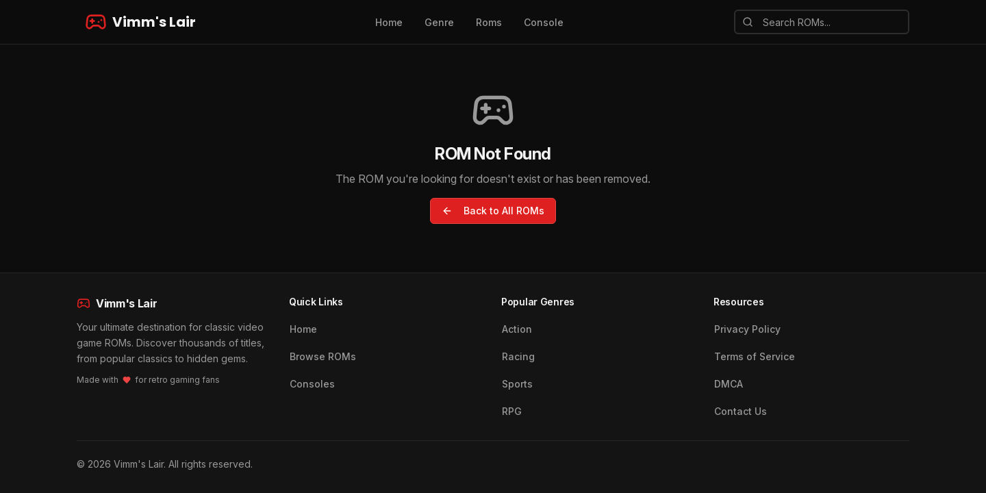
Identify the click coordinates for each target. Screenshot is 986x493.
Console (544, 22)
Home (389, 22)
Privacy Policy (747, 329)
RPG (512, 411)
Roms (489, 22)
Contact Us (740, 411)
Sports (517, 384)
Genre (439, 22)
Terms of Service (754, 356)
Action (517, 329)
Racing (518, 356)
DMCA (728, 384)
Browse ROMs (323, 356)
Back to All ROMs (493, 210)
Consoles (312, 384)
